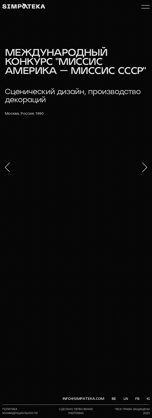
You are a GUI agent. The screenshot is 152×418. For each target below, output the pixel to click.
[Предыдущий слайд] (7, 167)
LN (126, 398)
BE (114, 398)
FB (137, 398)
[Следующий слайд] (144, 167)
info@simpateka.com (83, 398)
